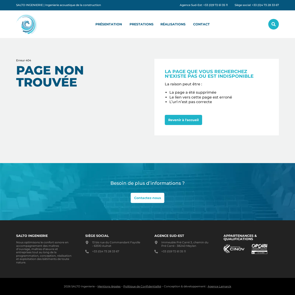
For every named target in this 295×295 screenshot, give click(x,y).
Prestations (141, 24)
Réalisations (173, 24)
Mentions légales (109, 286)
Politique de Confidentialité (142, 286)
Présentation (108, 24)
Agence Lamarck (219, 286)
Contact (201, 24)
